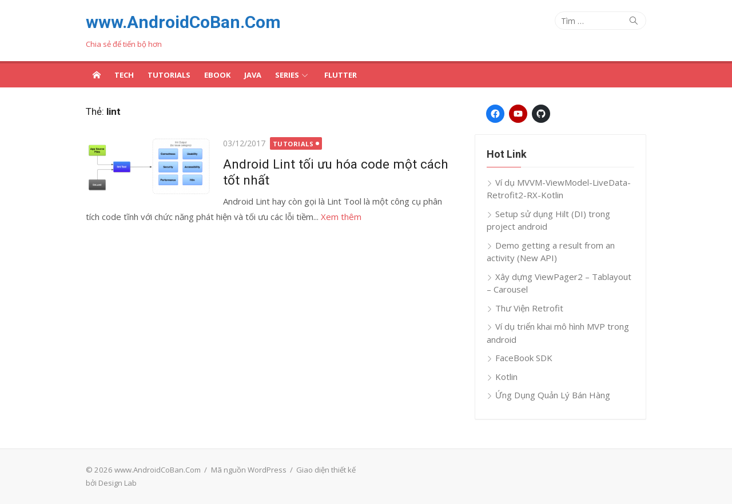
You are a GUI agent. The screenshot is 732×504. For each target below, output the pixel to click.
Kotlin (506, 376)
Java (252, 75)
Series (287, 75)
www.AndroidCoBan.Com (183, 22)
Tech (124, 75)
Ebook (217, 75)
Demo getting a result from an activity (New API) (551, 251)
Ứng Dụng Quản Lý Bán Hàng (552, 395)
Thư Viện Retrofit (529, 308)
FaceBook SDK (523, 357)
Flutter (340, 75)
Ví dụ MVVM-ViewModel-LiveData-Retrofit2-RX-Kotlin (559, 189)
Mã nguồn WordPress (249, 470)
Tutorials (169, 75)
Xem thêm (341, 216)
